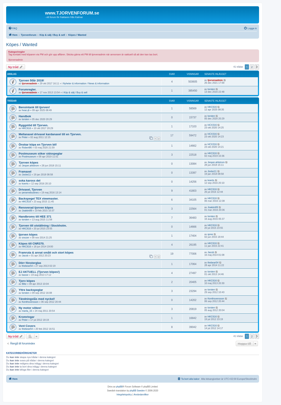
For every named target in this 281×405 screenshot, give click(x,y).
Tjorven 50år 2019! (31, 80)
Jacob (25, 255)
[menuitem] (12, 28)
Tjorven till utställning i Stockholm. (43, 225)
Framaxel (25, 171)
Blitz (24, 284)
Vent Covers (27, 326)
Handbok (25, 116)
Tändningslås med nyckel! (37, 299)
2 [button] (252, 67)
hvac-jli (25, 110)
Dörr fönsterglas (30, 263)
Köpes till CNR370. (31, 243)
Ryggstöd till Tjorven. (33, 125)
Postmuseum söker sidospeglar (40, 153)
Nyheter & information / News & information (86, 83)
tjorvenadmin (29, 83)
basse (25, 275)
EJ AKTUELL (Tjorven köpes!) (39, 272)
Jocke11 (26, 174)
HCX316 (212, 125)
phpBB (119, 386)
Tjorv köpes (27, 281)
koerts (25, 183)
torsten (211, 89)
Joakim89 (27, 210)
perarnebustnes (30, 192)
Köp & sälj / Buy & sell (75, 92)
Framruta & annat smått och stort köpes (46, 252)
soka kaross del (29, 180)
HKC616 (212, 107)
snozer (25, 237)
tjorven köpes (28, 234)
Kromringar (26, 317)
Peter (25, 137)
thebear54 (27, 266)
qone (210, 234)
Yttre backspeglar (31, 290)
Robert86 (27, 147)
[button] (257, 67)
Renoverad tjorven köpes (36, 207)
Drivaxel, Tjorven (30, 189)
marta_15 (27, 311)
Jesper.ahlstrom (30, 165)
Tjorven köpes (28, 162)
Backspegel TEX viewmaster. (38, 198)
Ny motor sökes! (30, 308)
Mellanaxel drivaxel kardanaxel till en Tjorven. (50, 134)
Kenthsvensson (30, 302)
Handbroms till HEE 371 (35, 216)
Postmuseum (29, 156)
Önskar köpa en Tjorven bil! (38, 144)
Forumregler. (27, 89)
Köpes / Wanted (21, 44)
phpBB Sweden (137, 390)
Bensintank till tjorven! (34, 107)
